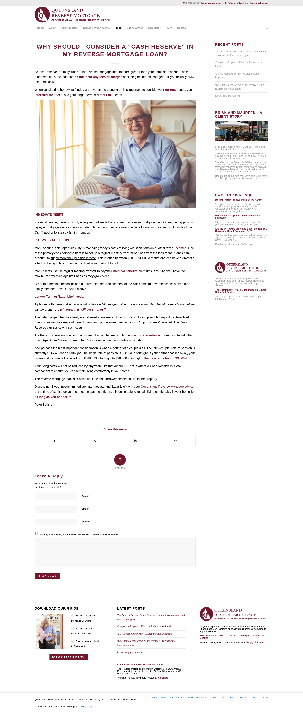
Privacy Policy (85, 706)
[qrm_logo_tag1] (74, 14)
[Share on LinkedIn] (135, 440)
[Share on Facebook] (55, 440)
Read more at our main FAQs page (234, 244)
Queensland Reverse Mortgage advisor (168, 386)
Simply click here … (225, 298)
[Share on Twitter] (95, 440)
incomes (180, 248)
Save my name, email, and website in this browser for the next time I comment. (79, 534)
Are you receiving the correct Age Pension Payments (145, 633)
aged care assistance (145, 335)
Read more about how (227, 176)
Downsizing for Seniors (227, 95)
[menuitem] (41, 28)
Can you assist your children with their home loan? (144, 626)
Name (85, 496)
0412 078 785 (194, 3)
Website (86, 521)
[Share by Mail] (175, 440)
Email (85, 508)
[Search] (265, 28)
